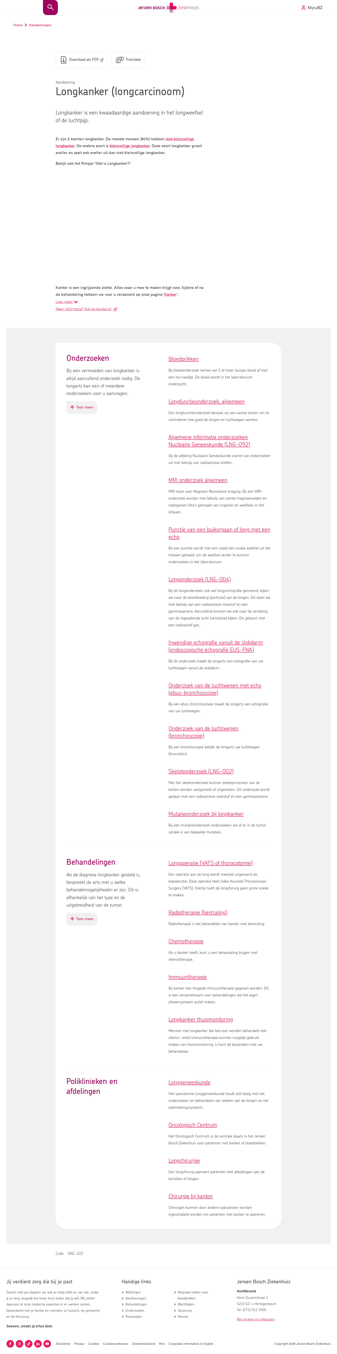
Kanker (170, 294)
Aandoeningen (136, 1298)
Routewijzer (134, 1316)
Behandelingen (136, 1304)
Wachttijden (186, 1304)
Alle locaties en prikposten (256, 1319)
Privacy (79, 1344)
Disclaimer (63, 1344)
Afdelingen (133, 1292)
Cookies (93, 1344)
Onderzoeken (135, 1310)
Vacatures (185, 1310)
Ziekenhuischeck (143, 1344)
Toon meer (83, 409)
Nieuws (183, 1316)
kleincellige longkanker (130, 145)
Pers (162, 1344)
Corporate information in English (190, 1344)
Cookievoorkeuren (115, 1344)
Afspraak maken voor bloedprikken (193, 1295)
